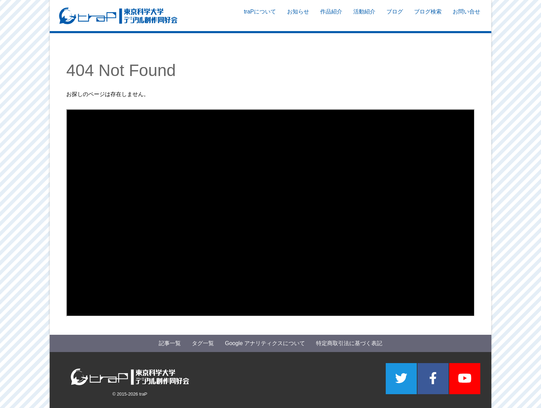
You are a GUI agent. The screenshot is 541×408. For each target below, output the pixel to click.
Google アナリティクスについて (265, 343)
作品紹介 (331, 16)
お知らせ (298, 16)
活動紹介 (364, 16)
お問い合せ (466, 16)
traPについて (260, 16)
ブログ (394, 16)
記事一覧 (170, 343)
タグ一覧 (203, 343)
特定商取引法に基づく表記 (349, 343)
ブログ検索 (428, 16)
